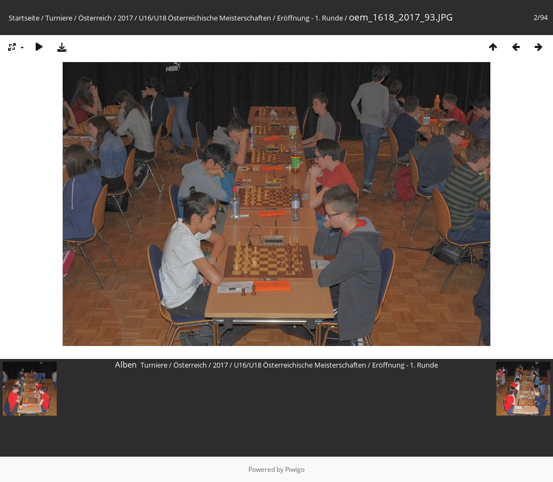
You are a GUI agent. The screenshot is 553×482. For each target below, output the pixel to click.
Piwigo (295, 469)
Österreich (95, 18)
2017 (125, 18)
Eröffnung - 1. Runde (310, 18)
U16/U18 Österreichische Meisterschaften (205, 18)
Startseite (24, 18)
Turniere (58, 18)
